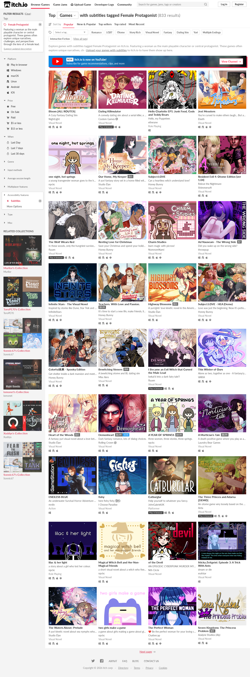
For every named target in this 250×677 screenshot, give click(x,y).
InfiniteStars (55, 311)
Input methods (12, 170)
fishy (101, 496)
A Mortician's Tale (209, 434)
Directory (123, 667)
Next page (146, 651)
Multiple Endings (212, 32)
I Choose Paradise (107, 504)
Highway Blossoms (159, 304)
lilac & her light (58, 562)
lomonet (7, 395)
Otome (121, 32)
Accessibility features (16, 195)
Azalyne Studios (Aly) (209, 634)
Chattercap (154, 635)
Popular (68, 24)
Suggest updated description (18, 48)
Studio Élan (104, 184)
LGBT (109, 32)
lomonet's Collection (16, 392)
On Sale (13, 111)
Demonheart (106, 434)
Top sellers (105, 24)
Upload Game (81, 4)
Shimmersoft (205, 187)
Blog (135, 661)
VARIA (201, 377)
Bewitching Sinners (110, 369)
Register (239, 4)
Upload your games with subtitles (106, 50)
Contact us (151, 661)
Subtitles (13, 200)
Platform (9, 58)
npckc (52, 184)
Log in (224, 4)
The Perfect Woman (160, 627)
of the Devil (155, 562)
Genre (8, 161)
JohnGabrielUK (156, 504)
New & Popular (86, 24)
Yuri (196, 32)
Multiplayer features (15, 186)
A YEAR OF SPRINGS (161, 434)
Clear (27, 13)
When (8, 136)
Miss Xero (103, 377)
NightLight (54, 119)
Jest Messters (206, 111)
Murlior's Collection (15, 268)
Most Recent (136, 24)
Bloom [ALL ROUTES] (62, 111)
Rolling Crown (105, 442)
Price (8, 100)
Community (124, 4)
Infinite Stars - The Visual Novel (68, 304)
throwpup (203, 249)
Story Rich (135, 32)
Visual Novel (152, 32)
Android (13, 86)
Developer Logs (104, 4)
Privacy (149, 667)
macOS (13, 75)
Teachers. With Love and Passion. (119, 304)
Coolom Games (106, 119)
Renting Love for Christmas (115, 241)
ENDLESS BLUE (58, 496)
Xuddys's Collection (15, 433)
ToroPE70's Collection (17, 309)
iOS (11, 92)
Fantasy (168, 32)
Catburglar (154, 496)
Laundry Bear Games (209, 442)
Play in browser (17, 64)
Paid (11, 117)
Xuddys (7, 437)
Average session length (16, 178)
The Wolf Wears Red (61, 241)
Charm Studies (157, 241)
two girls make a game (112, 627)
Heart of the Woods (61, 434)
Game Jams (60, 4)
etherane (153, 122)
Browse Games (40, 4)
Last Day (13, 142)
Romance (96, 32)
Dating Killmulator (109, 111)
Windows (14, 70)
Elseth (201, 119)
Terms (137, 667)
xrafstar (202, 573)
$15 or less (15, 128)
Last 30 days (15, 153)
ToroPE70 (8, 313)
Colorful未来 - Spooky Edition (67, 369)
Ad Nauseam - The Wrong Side (217, 241)
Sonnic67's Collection (16, 350)
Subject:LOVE (156, 176)
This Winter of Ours (210, 369)
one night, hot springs (62, 176)
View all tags (80, 38)
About (113, 661)
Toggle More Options (22, 206)
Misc (7, 222)
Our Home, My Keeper (112, 176)
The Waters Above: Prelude (66, 627)
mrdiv (52, 504)
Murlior (7, 271)
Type (7, 214)
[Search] (205, 4)
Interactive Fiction (60, 38)
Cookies (163, 667)
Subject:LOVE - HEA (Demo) (215, 304)
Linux (12, 81)
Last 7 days (15, 148)
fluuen (52, 249)
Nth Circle (153, 570)
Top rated (120, 24)
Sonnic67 (8, 354)
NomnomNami (156, 249)
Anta (200, 507)
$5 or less (14, 123)
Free (11, 106)
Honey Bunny (155, 184)
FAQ (124, 661)
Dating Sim (183, 32)
